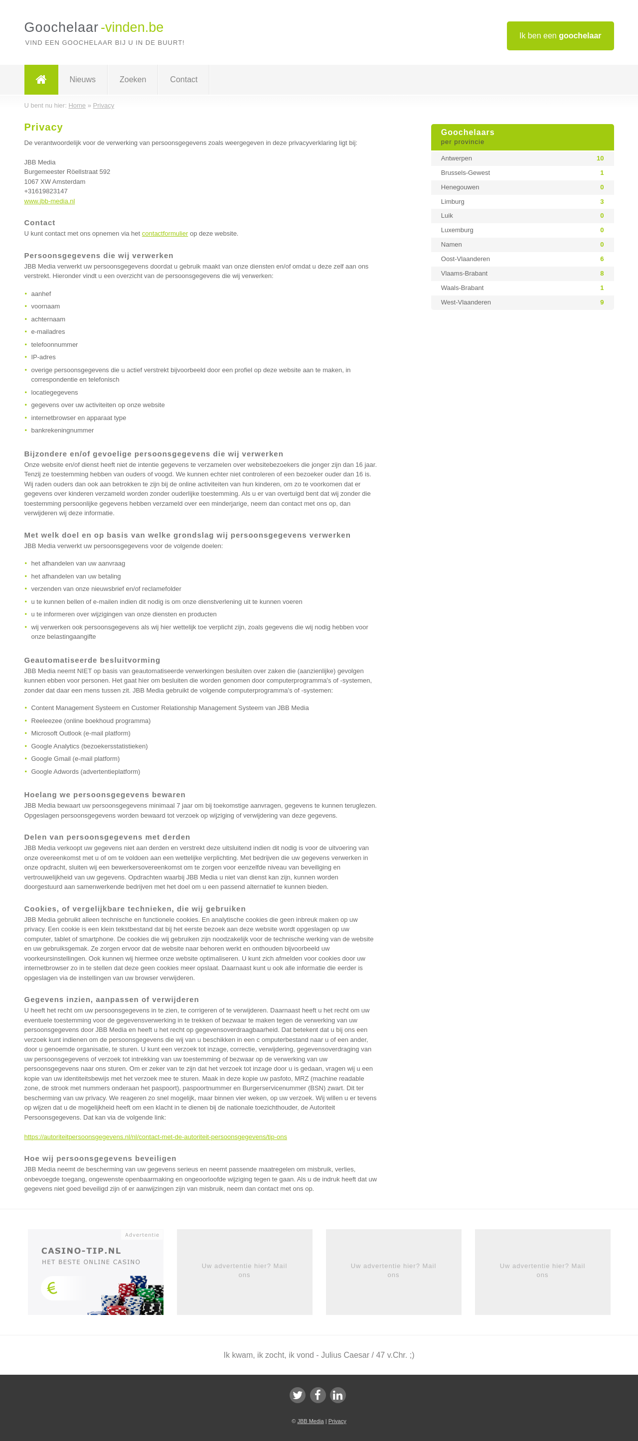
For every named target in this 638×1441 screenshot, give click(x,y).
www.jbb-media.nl (49, 201)
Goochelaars (522, 137)
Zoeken (133, 79)
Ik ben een (560, 35)
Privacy (337, 1421)
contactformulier (165, 233)
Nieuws (83, 79)
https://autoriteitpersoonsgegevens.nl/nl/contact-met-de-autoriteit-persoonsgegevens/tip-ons (156, 1137)
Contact (183, 79)
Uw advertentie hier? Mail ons (245, 1270)
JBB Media (310, 1421)
